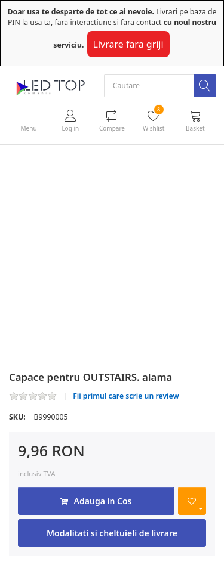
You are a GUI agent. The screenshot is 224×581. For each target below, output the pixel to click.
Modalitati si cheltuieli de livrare (112, 533)
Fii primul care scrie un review (126, 396)
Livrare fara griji (128, 44)
